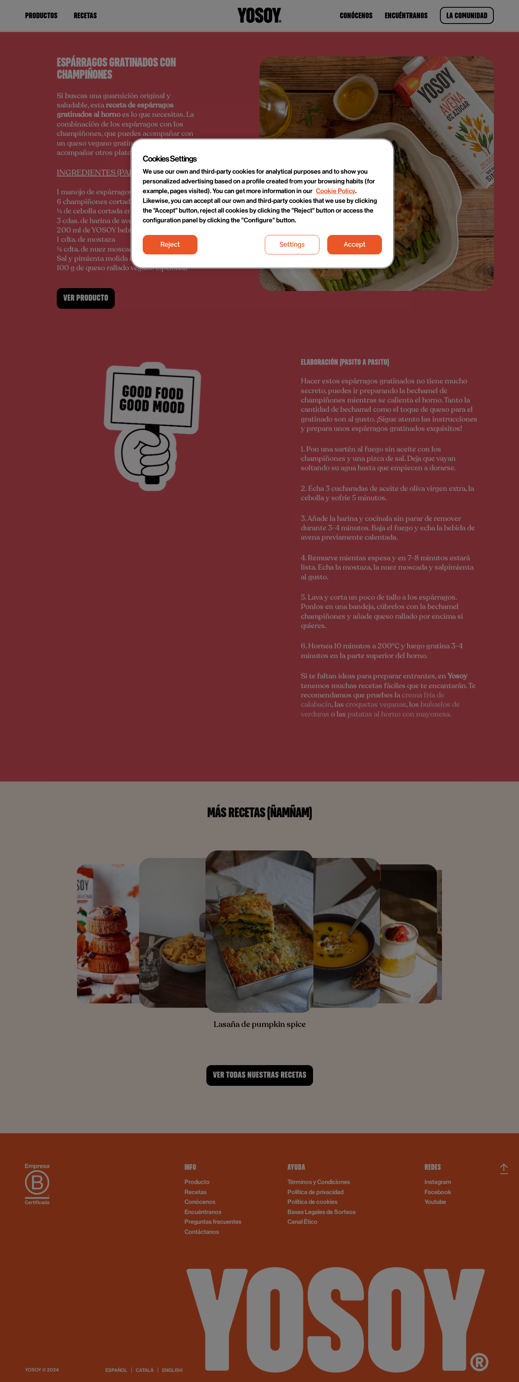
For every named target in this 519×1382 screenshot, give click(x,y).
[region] (262, 203)
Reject (170, 244)
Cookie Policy (335, 190)
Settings (292, 244)
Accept (355, 244)
